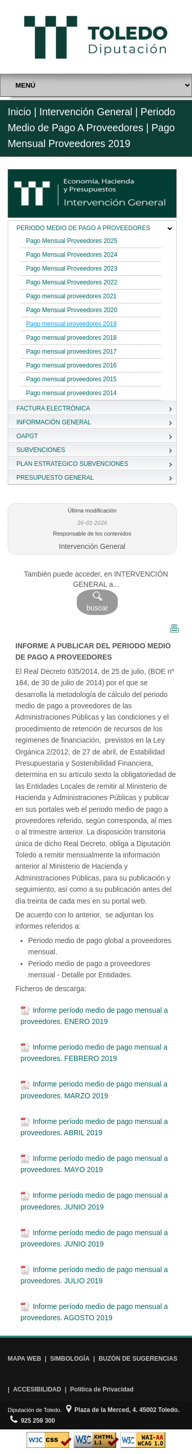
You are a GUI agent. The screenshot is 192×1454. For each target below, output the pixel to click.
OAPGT (27, 436)
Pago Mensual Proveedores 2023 (71, 268)
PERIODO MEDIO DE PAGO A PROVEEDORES (83, 228)
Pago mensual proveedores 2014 (71, 393)
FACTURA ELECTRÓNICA (53, 408)
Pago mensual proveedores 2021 (71, 296)
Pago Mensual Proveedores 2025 (71, 240)
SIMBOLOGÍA (70, 1358)
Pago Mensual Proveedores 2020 (71, 310)
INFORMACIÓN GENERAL (53, 422)
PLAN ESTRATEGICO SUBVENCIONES (72, 463)
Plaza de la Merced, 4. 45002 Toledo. (123, 1410)
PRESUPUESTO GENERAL (55, 477)
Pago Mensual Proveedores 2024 (71, 254)
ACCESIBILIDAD (37, 1389)
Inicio (19, 111)
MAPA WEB (24, 1358)
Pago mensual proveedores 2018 (71, 337)
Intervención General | (88, 111)
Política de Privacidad (102, 1389)
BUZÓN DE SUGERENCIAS (137, 1358)
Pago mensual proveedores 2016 (71, 365)
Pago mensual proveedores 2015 (71, 379)
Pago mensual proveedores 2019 (71, 323)
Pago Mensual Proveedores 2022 (71, 282)
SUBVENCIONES (40, 450)
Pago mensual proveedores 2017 (71, 351)
